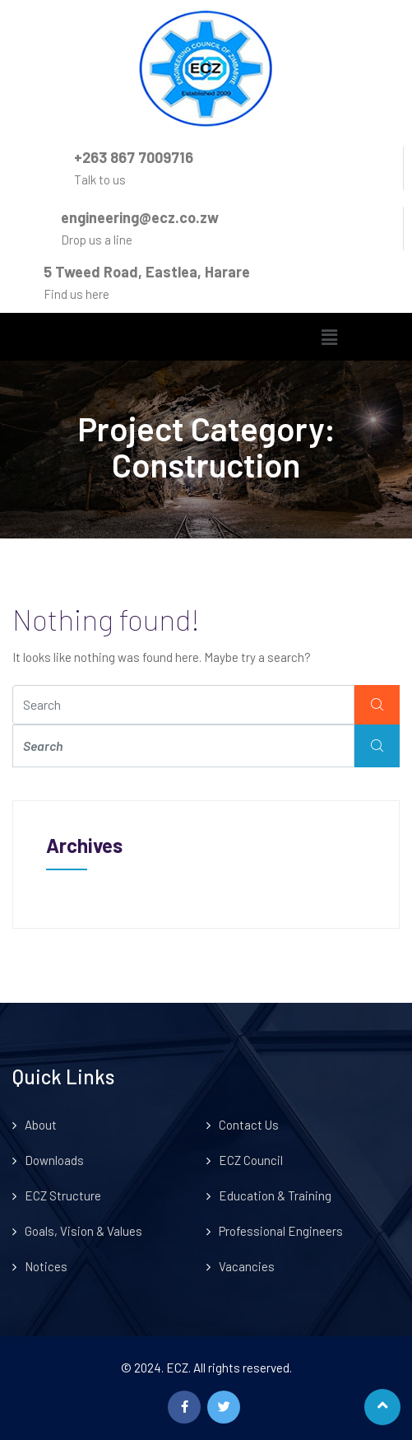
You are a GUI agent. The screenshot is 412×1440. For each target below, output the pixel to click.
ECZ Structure (63, 1195)
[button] (329, 336)
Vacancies (247, 1266)
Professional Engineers (281, 1230)
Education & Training (275, 1195)
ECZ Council (251, 1160)
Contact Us (249, 1124)
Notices (46, 1266)
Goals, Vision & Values (83, 1230)
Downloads (54, 1160)
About (41, 1124)
